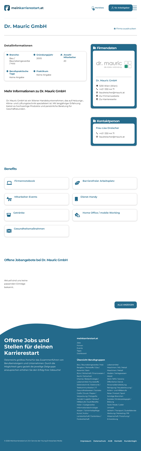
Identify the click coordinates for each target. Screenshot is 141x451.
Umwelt (110, 408)
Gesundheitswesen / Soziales (89, 390)
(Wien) (113, 86)
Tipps (79, 351)
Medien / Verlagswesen (117, 373)
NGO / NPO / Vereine (115, 379)
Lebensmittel (112, 365)
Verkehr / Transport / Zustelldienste (121, 411)
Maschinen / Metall (115, 370)
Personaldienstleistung (117, 385)
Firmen (80, 346)
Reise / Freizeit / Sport (116, 393)
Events (80, 348)
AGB (110, 441)
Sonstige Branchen (115, 396)
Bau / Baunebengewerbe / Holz (90, 365)
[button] (135, 8)
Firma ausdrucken (125, 28)
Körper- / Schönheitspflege (88, 411)
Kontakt (118, 441)
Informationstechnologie (87, 408)
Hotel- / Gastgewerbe (86, 405)
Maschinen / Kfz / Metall (117, 367)
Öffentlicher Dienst (115, 382)
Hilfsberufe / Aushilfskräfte (88, 402)
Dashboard (81, 353)
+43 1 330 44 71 (107, 89)
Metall (109, 376)
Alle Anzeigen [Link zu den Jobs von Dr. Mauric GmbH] (126, 305)
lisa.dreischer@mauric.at (112, 137)
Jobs (79, 343)
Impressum (85, 441)
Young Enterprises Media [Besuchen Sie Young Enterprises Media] (51, 441)
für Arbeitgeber (121, 8)
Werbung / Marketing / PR (118, 413)
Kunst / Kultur (82, 413)
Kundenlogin (130, 441)
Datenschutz (99, 441)
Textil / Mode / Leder (115, 405)
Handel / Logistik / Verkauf (88, 399)
